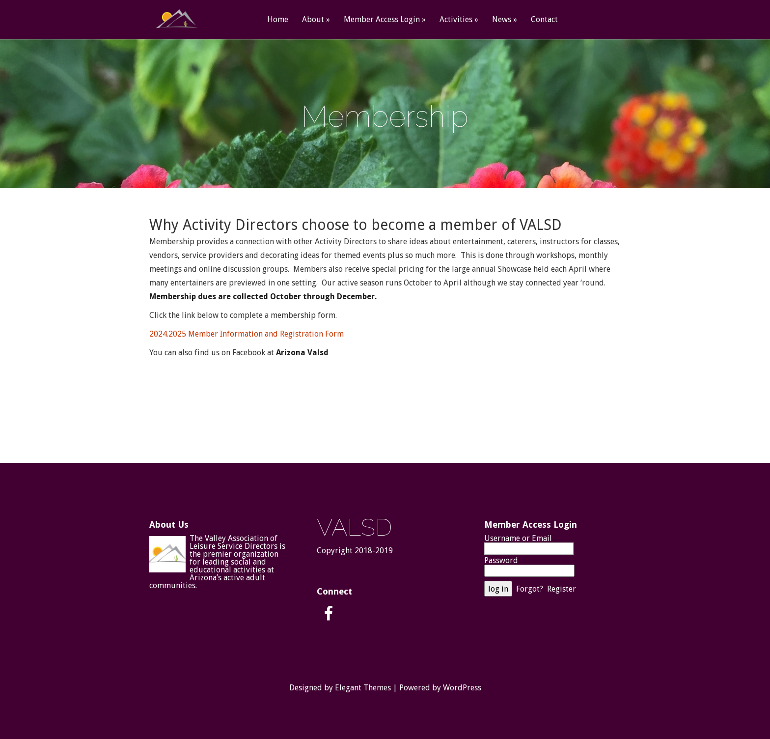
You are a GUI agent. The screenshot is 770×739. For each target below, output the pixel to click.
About (313, 20)
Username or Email (518, 538)
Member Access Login (382, 20)
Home (277, 20)
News (501, 20)
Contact (544, 20)
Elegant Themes (363, 687)
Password (501, 560)
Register (561, 589)
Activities (456, 20)
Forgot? (529, 589)
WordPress (462, 687)
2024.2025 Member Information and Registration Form (246, 334)
